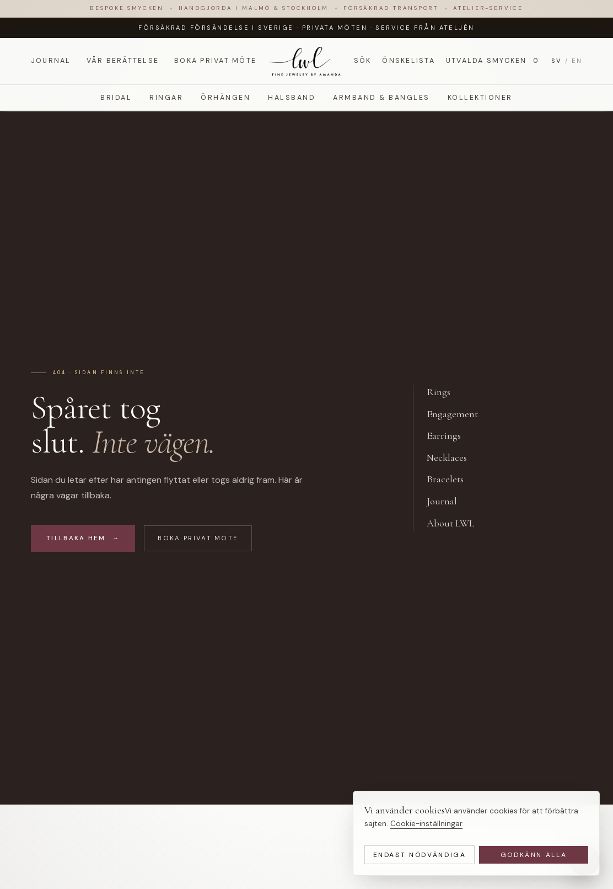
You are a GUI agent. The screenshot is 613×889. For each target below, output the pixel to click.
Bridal (116, 97)
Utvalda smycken (493, 61)
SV (556, 61)
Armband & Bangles (381, 97)
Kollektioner (480, 97)
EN (577, 61)
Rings (445, 392)
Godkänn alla (534, 854)
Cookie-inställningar (426, 823)
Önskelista (408, 60)
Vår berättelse (123, 60)
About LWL (456, 523)
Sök (363, 60)
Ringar (166, 97)
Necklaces (453, 458)
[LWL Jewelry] (306, 61)
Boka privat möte (215, 60)
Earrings (450, 436)
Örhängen (225, 97)
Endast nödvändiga (419, 854)
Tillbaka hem (83, 538)
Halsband (291, 97)
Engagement (458, 414)
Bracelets (451, 479)
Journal (51, 60)
